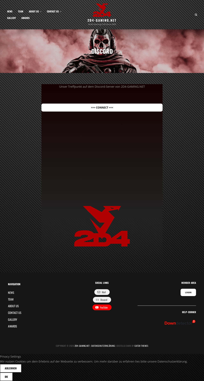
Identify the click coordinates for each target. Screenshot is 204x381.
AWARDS (25, 18)
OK (6, 377)
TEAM (20, 11)
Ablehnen (11, 368)
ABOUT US (35, 11)
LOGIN (188, 292)
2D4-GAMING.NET (102, 20)
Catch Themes (141, 345)
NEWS (9, 11)
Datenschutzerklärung (103, 345)
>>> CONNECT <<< (102, 107)
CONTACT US (54, 11)
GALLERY (11, 18)
